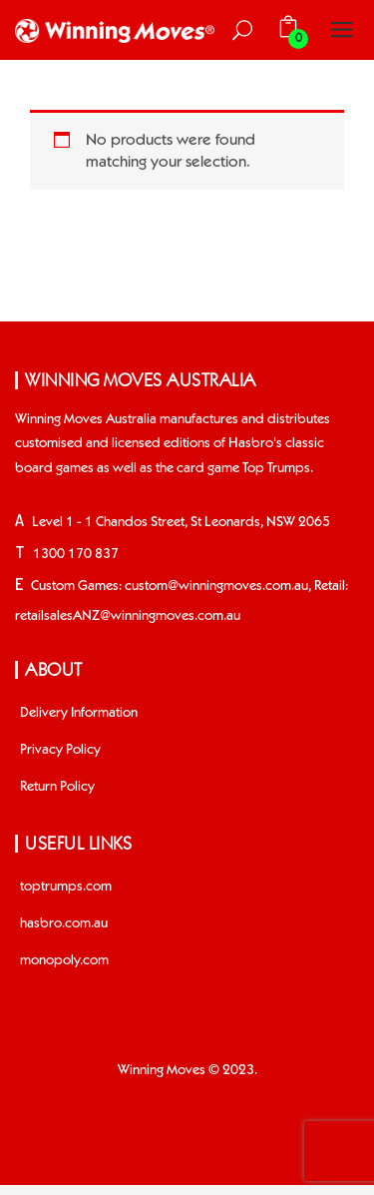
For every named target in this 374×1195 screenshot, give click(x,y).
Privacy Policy (60, 750)
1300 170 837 (76, 554)
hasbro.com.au (64, 923)
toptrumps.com (66, 887)
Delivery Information (79, 713)
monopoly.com (64, 960)
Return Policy (57, 787)
